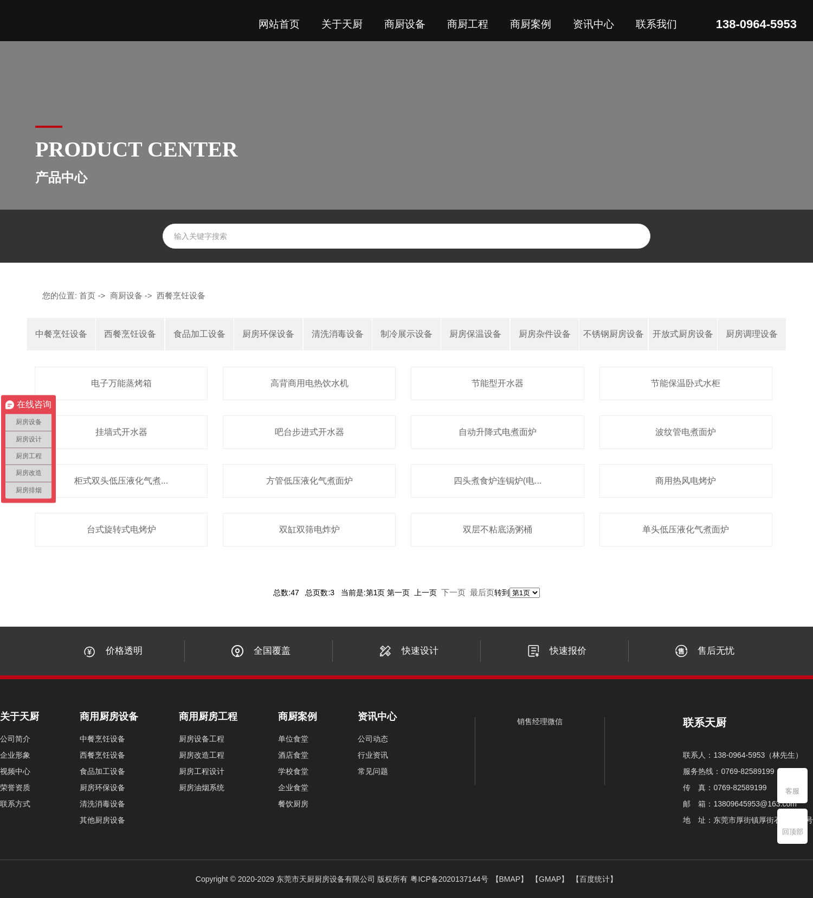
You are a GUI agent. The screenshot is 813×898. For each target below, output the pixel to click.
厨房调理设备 (752, 334)
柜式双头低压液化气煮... (121, 480)
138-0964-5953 (756, 24)
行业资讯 (373, 755)
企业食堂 (293, 787)
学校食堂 (293, 771)
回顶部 (792, 832)
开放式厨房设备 (683, 334)
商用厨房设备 (109, 716)
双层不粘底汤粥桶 (497, 529)
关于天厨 (342, 24)
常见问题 (373, 771)
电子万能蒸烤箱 (121, 383)
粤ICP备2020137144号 (449, 879)
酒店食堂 (293, 755)
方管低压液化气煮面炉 (309, 480)
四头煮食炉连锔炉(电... (498, 480)
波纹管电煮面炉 (685, 432)
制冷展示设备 (406, 334)
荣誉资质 (15, 787)
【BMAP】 (510, 879)
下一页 (453, 592)
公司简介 (15, 738)
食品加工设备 (199, 334)
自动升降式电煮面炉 (498, 432)
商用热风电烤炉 (685, 480)
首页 (87, 295)
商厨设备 (404, 24)
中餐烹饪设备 (61, 334)
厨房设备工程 (201, 738)
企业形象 (15, 755)
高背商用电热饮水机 (309, 383)
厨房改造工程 (201, 755)
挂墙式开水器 (121, 432)
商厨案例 (530, 24)
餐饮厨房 (293, 803)
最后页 (482, 592)
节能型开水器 (498, 383)
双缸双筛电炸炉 (309, 529)
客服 (792, 791)
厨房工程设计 (201, 771)
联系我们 (656, 24)
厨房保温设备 (475, 334)
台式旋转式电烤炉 (121, 529)
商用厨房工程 (208, 716)
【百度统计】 (594, 879)
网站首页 (279, 24)
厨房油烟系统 (201, 787)
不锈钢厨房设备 (613, 334)
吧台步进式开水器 (309, 432)
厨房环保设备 (268, 334)
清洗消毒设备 (338, 334)
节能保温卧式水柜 (685, 383)
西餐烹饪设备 (181, 295)
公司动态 (373, 738)
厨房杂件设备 (545, 334)
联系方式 (15, 803)
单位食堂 (293, 738)
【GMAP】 (550, 879)
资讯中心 (593, 24)
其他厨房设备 (102, 820)
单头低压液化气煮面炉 (685, 529)
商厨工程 (467, 24)
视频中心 (15, 771)
